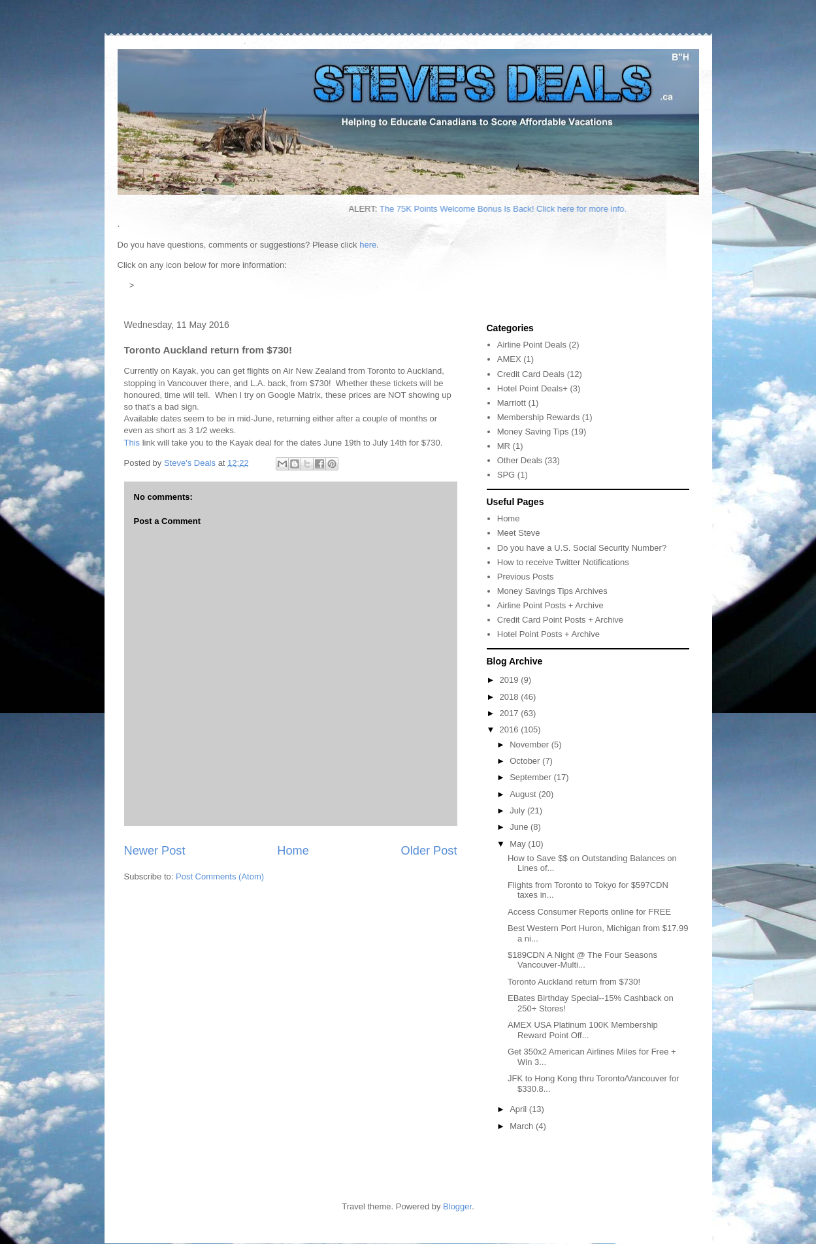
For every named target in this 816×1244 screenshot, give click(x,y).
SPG (506, 475)
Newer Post (155, 850)
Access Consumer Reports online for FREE (589, 912)
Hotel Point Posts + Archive (548, 634)
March (523, 1126)
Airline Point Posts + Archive (550, 605)
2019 (510, 680)
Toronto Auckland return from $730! (574, 982)
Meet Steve (518, 533)
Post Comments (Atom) (220, 876)
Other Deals (519, 460)
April (519, 1109)
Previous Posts (525, 576)
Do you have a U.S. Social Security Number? (581, 548)
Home (293, 850)
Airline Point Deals (531, 345)
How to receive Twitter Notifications (563, 562)
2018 (510, 697)
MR (503, 446)
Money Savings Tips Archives (552, 591)
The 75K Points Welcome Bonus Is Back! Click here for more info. (560, 209)
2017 (510, 713)
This (132, 443)
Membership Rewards (538, 417)
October (526, 761)
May (519, 844)
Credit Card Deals (530, 374)
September (531, 777)
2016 (510, 729)
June (520, 827)
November (530, 744)
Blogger (457, 1206)
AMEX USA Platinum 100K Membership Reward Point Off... (583, 1030)
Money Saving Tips (533, 431)
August (524, 794)
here (367, 245)
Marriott (511, 403)
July (518, 810)
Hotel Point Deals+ (532, 388)
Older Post (429, 850)
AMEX (509, 359)
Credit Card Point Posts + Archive (560, 620)
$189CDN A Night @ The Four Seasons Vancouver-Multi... (582, 960)
